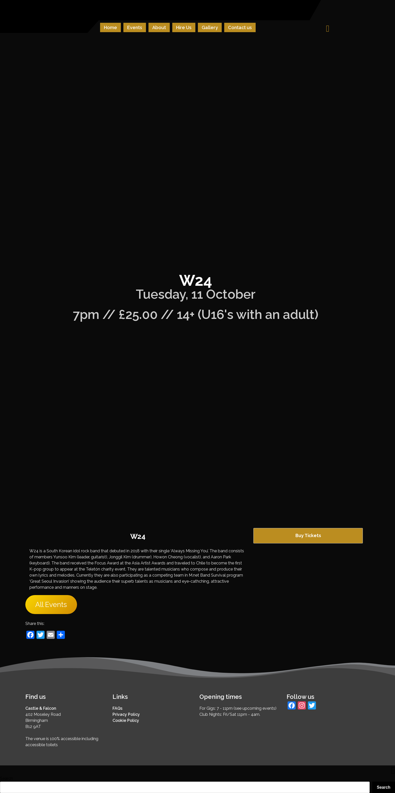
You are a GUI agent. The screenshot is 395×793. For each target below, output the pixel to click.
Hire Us (184, 27)
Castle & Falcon (40, 708)
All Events (51, 604)
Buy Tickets (308, 535)
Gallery (210, 27)
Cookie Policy (125, 720)
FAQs (117, 708)
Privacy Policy (126, 714)
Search (6, 778)
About (159, 27)
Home (110, 27)
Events (134, 27)
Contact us (240, 27)
